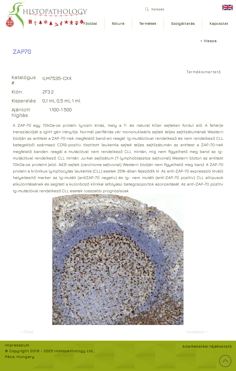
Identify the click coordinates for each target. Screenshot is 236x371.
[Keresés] (178, 9)
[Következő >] (196, 332)
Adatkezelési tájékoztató (207, 346)
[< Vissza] (216, 41)
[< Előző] (36, 332)
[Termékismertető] (204, 72)
